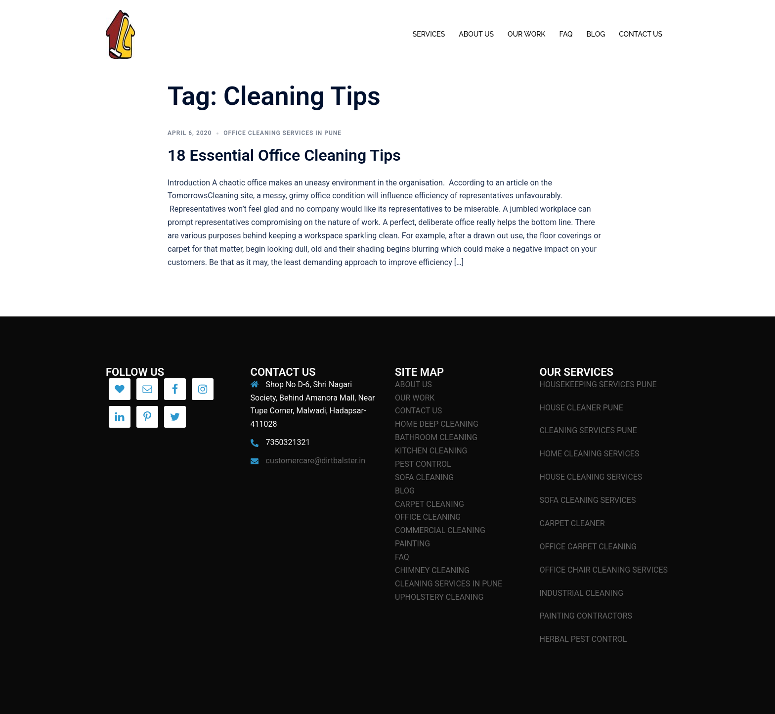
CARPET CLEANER (572, 523)
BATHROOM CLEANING (436, 437)
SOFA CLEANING (424, 477)
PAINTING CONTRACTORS (586, 616)
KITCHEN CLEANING (431, 450)
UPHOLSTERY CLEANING (439, 597)
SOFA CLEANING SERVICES (588, 500)
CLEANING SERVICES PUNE (588, 430)
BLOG (595, 34)
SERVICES (429, 34)
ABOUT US (476, 34)
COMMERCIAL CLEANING (440, 530)
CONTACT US (640, 34)
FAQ (565, 34)
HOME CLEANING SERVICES (590, 453)
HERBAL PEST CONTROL (583, 639)
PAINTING (412, 543)
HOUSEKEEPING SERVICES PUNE (598, 384)
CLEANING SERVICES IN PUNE (448, 583)
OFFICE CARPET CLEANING (588, 546)
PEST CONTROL (423, 464)
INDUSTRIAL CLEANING (582, 593)
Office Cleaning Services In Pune (282, 133)
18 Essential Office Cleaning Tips (284, 155)
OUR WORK (526, 34)
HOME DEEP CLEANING (436, 424)
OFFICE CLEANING (428, 517)
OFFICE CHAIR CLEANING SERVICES (604, 570)
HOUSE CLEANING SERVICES (591, 477)
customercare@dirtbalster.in (316, 460)
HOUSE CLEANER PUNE (581, 407)
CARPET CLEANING (429, 504)
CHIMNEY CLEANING (432, 570)
